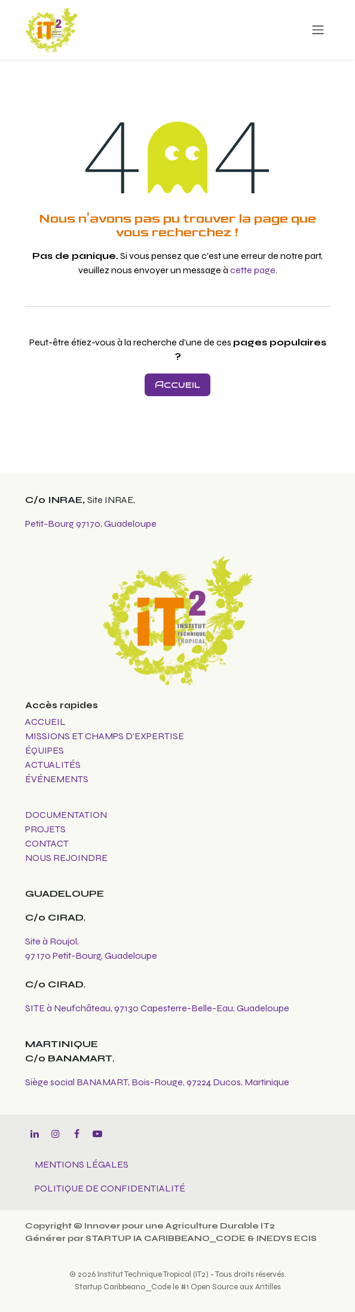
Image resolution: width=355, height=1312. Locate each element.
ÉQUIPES (45, 750)
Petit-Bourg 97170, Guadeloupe (91, 523)
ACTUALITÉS (53, 764)
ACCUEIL (45, 721)
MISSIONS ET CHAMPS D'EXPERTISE (105, 736)
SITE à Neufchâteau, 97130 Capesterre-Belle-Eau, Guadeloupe (157, 1008)
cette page (253, 270)
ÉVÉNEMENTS (56, 779)
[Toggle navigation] (318, 30)
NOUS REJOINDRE (66, 857)
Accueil (177, 384)
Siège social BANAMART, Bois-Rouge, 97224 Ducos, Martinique (157, 1082)
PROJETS (45, 829)
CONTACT (47, 843)
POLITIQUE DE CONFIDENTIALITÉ (110, 1188)
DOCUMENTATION (66, 814)
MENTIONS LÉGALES (81, 1164)
